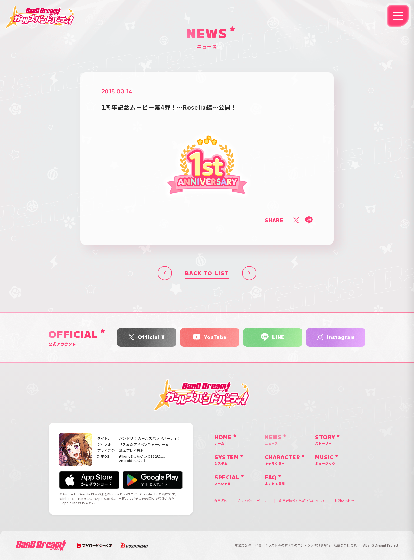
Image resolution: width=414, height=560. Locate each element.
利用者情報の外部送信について (302, 500)
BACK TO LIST (207, 273)
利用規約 (221, 500)
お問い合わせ (344, 500)
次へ (249, 273)
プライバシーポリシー (253, 500)
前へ (165, 273)
